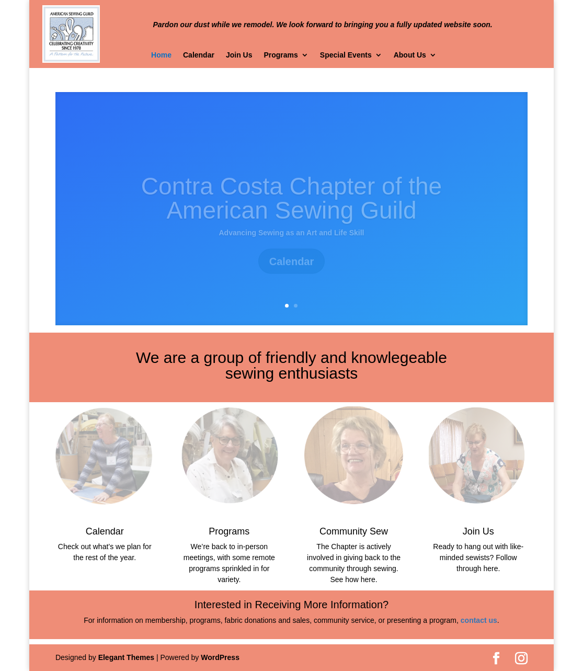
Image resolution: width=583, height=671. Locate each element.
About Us (410, 55)
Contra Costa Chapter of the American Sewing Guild (291, 204)
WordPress (220, 657)
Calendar (198, 55)
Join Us (239, 55)
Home (161, 55)
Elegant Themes (126, 657)
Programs (281, 55)
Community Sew (353, 531)
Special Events (346, 55)
